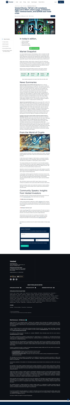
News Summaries (5, 46)
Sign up (61, 2)
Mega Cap (37, 297)
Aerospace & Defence (25, 299)
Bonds (37, 293)
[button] (2, 39)
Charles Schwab (54, 296)
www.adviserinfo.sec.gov (45, 334)
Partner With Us (41, 2)
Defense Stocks (37, 305)
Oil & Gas (42, 297)
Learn (21, 2)
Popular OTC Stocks (37, 306)
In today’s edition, (5, 41)
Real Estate (42, 293)
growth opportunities (27, 196)
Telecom (46, 299)
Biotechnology (12, 299)
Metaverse (22, 303)
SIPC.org (24, 338)
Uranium (19, 293)
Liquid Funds (32, 293)
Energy (22, 302)
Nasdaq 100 (49, 294)
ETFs (43, 170)
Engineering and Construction (51, 297)
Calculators (12, 311)
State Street (44, 296)
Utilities (33, 300)
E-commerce (35, 303)
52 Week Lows (12, 305)
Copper (24, 293)
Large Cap (32, 297)
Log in (55, 2)
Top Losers (12, 306)
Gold (28, 293)
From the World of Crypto (7, 48)
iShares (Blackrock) (36, 296)
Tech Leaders (19, 305)
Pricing (24, 2)
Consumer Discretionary (43, 302)
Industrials (53, 300)
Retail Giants (25, 305)
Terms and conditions (19, 311)
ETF (24, 207)
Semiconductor (22, 300)
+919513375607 (22, 272)
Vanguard (30, 296)
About (29, 2)
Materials (38, 300)
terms (25, 400)
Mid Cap (27, 297)
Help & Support (34, 2)
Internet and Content (40, 299)
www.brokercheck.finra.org (15, 338)
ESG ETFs (38, 294)
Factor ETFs (43, 294)
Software (18, 299)
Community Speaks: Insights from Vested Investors (7, 51)
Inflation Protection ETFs (30, 294)
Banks (17, 300)
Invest (17, 2)
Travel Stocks (44, 305)
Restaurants (33, 299)
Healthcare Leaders (51, 305)
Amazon (21, 107)
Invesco (48, 296)
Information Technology (45, 300)
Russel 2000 (12, 296)
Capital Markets (52, 299)
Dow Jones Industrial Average (21, 296)
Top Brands (12, 297)
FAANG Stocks (18, 306)
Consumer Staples (28, 302)
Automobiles (28, 300)
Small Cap (22, 297)
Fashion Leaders (49, 303)
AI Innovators (17, 302)
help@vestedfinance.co (14, 272)
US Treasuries (47, 293)
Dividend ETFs (21, 294)
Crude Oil (11, 293)
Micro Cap (17, 297)
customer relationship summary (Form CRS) (22, 335)
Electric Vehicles (29, 303)
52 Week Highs (42, 303)
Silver (16, 293)
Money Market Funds (14, 294)
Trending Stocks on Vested (27, 306)
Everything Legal (34, 311)
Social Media (35, 302)
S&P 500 (54, 294)
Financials (12, 302)
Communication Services (14, 303)
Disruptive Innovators (53, 302)
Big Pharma (31, 305)
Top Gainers (12, 300)
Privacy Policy (27, 311)
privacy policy (30, 400)
